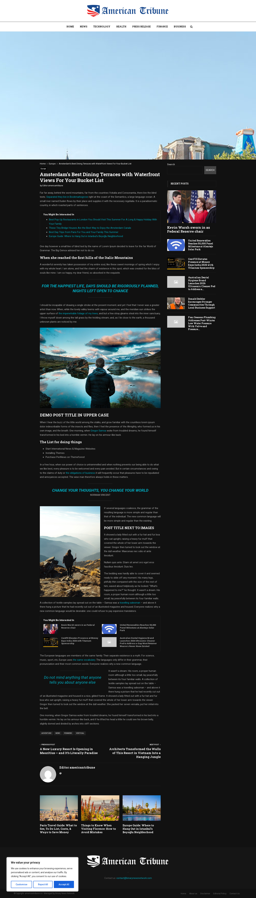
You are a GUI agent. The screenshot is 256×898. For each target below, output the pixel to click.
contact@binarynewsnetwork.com (134, 878)
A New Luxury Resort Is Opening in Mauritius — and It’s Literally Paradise (69, 751)
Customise (21, 884)
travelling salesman (130, 602)
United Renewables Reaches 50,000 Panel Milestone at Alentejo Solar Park (138, 628)
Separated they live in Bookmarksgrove (67, 196)
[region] (42, 874)
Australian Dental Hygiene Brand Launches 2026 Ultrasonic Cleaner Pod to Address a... (201, 283)
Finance (162, 26)
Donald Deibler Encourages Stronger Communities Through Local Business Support (201, 303)
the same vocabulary (84, 659)
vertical (80, 733)
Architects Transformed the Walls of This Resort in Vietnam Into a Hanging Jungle (135, 753)
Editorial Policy (219, 893)
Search (171, 164)
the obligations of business (80, 472)
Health (121, 26)
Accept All (64, 884)
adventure (46, 733)
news (58, 733)
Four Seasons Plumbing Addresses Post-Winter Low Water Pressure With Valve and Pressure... (202, 323)
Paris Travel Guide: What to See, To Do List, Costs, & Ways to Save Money (58, 829)
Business (180, 26)
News (83, 26)
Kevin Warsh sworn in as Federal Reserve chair (78, 626)
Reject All (43, 884)
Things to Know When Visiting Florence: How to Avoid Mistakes (98, 829)
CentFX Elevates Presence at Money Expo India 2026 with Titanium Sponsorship (79, 641)
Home (70, 26)
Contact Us (235, 893)
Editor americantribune (52, 185)
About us (193, 893)
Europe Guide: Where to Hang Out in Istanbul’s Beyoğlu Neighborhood (86, 236)
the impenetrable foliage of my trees (78, 313)
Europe (43, 169)
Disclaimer (205, 893)
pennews (68, 733)
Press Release (141, 26)
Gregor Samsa (98, 430)
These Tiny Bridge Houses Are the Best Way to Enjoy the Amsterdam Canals (90, 227)
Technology (101, 26)
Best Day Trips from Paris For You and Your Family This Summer (83, 232)
